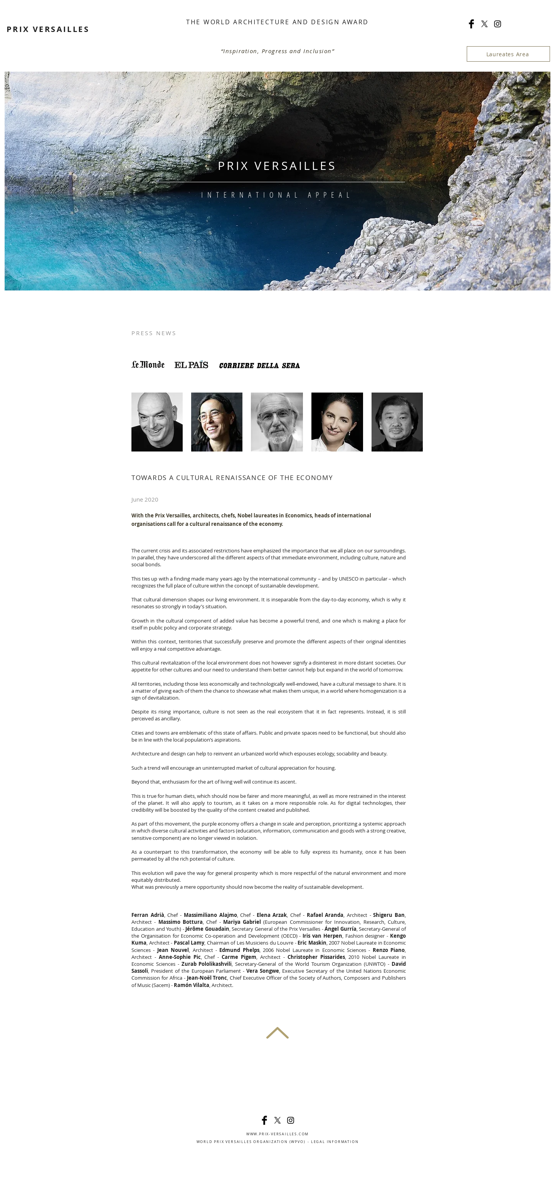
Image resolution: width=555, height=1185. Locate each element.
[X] (484, 24)
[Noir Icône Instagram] (497, 24)
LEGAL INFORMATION (335, 1142)
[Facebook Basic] (471, 24)
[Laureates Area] (508, 54)
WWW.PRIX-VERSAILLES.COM (277, 1134)
